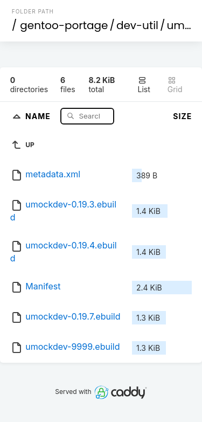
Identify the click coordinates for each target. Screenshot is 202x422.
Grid (175, 85)
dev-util (137, 25)
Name (39, 115)
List (144, 85)
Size (182, 116)
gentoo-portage (64, 25)
